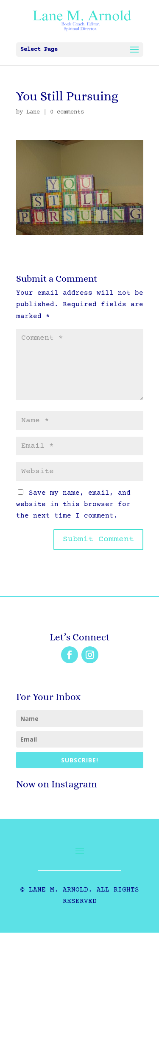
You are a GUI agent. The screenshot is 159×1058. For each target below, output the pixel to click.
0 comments (67, 112)
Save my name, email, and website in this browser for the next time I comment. (73, 504)
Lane (33, 112)
